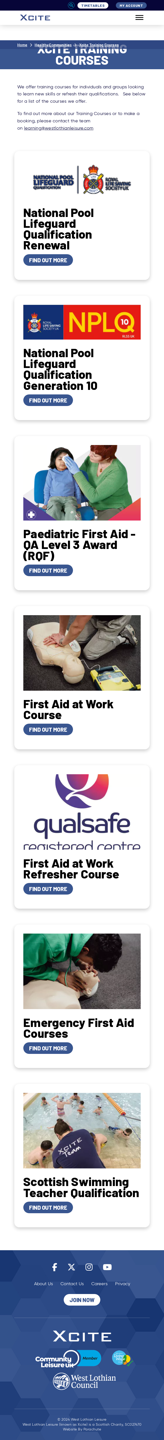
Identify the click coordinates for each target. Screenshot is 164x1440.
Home (22, 45)
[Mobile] (135, 18)
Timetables (93, 5)
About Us (43, 1283)
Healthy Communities (53, 45)
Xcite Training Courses (99, 45)
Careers (99, 1283)
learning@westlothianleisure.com (59, 128)
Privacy (122, 1283)
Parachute (92, 1429)
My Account (131, 5)
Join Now (82, 1300)
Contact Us (72, 1283)
